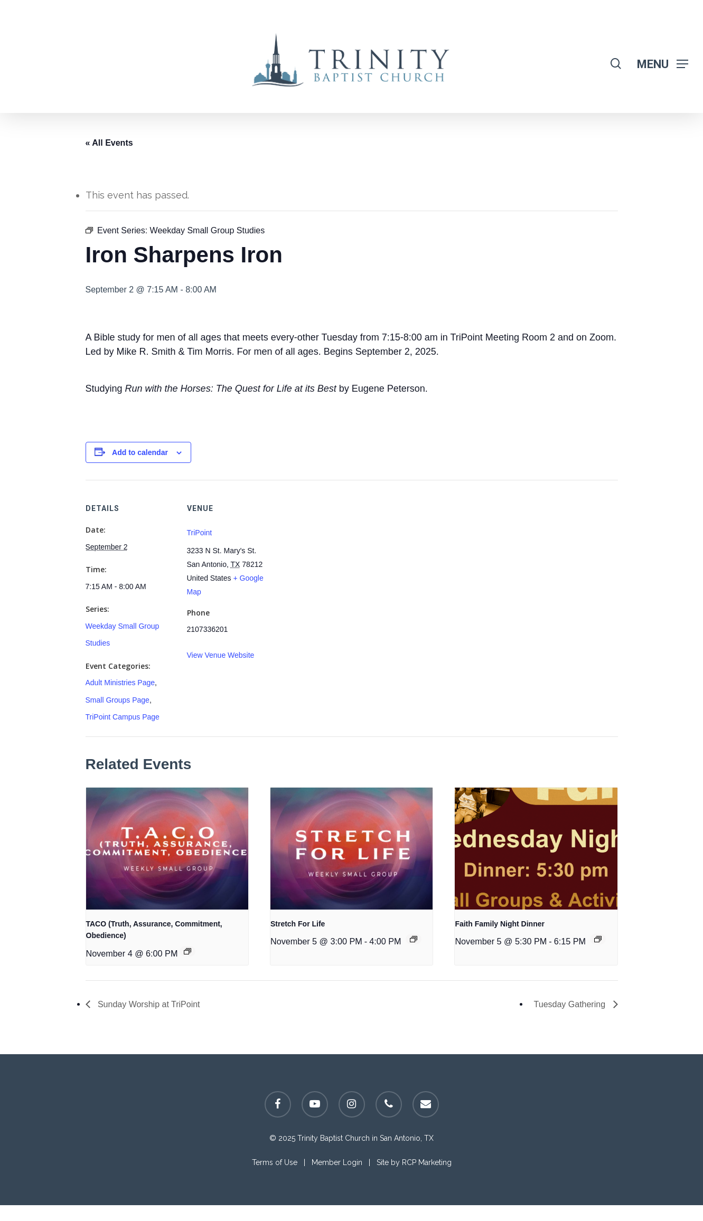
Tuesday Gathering (571, 1004)
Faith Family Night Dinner (500, 924)
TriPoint (199, 532)
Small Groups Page (117, 700)
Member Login (337, 1162)
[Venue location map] (344, 553)
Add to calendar (140, 452)
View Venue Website (221, 655)
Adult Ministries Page (120, 682)
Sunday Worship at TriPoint (148, 1004)
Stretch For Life (297, 924)
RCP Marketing (427, 1162)
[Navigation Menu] (662, 63)
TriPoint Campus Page (123, 717)
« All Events (109, 142)
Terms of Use (274, 1162)
